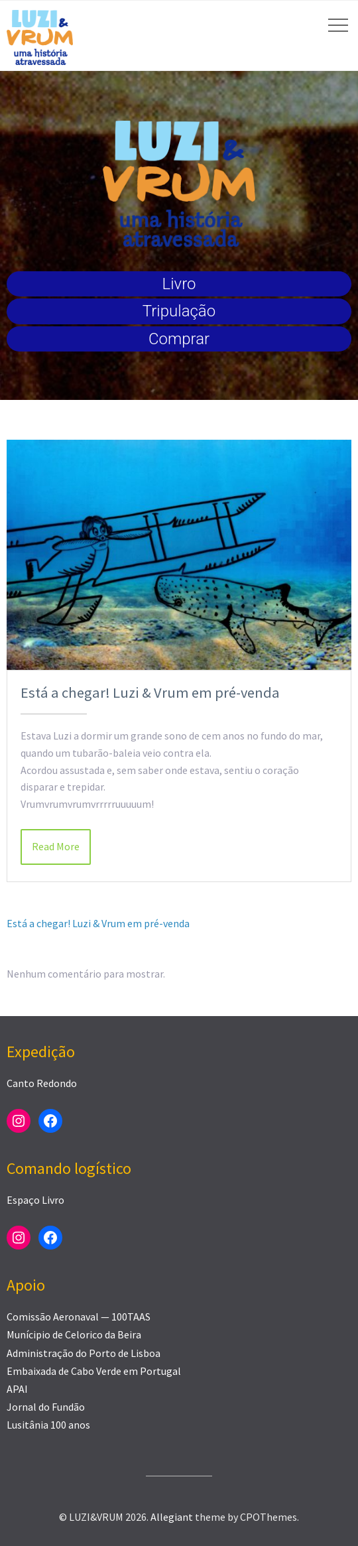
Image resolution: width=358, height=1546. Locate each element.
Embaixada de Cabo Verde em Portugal (94, 1371)
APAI (17, 1388)
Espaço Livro (35, 1199)
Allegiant (171, 1516)
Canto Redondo (42, 1083)
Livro (179, 284)
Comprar (179, 339)
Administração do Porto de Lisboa (83, 1353)
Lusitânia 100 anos (48, 1424)
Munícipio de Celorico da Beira (74, 1334)
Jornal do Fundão (46, 1406)
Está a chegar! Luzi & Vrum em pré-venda (150, 692)
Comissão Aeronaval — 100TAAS (78, 1316)
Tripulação (179, 311)
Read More (56, 846)
